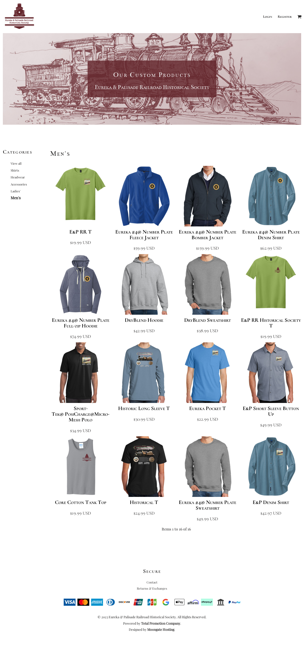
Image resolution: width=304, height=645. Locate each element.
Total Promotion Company (160, 623)
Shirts (15, 170)
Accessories (19, 184)
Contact (152, 582)
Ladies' (15, 191)
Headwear (18, 177)
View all (16, 163)
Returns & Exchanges (152, 588)
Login (267, 16)
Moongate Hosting (160, 629)
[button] (299, 16)
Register (285, 16)
